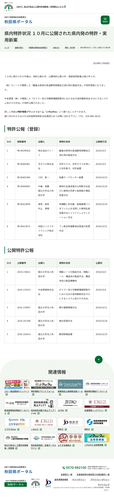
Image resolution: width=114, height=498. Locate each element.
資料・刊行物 (70, 47)
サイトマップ (104, 484)
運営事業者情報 (61, 479)
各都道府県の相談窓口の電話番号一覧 (93, 474)
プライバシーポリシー (100, 479)
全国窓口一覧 (66, 474)
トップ (6, 47)
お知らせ (56, 47)
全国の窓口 (19, 47)
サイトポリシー (79, 479)
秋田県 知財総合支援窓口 (38, 47)
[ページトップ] (98, 359)
